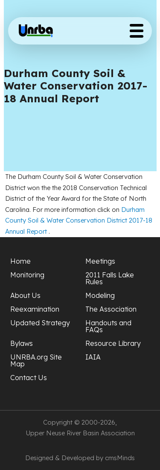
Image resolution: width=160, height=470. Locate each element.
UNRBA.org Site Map (36, 360)
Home (20, 261)
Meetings (100, 261)
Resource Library (113, 343)
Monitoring (27, 275)
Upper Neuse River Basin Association (80, 433)
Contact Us (28, 377)
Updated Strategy (40, 322)
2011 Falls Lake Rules (109, 278)
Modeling (100, 295)
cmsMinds (120, 458)
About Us (25, 295)
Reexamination (34, 309)
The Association (111, 309)
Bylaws (21, 343)
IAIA (93, 357)
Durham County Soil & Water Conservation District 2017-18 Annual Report (78, 220)
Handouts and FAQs (108, 326)
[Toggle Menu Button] (136, 31)
